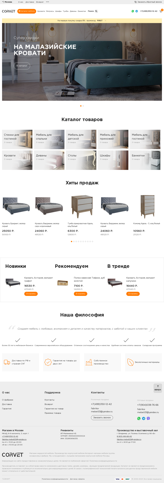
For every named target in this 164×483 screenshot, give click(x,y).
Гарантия (6, 409)
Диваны (73, 11)
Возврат (40, 2)
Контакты (49, 400)
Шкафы (58, 11)
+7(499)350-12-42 (148, 11)
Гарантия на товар (54, 409)
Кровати (41, 11)
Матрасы (50, 11)
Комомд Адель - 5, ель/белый (146, 223)
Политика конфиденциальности (55, 479)
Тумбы (66, 11)
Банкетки (82, 11)
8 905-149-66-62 (124, 436)
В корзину (31, 294)
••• (47, 2)
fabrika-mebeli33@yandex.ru (14, 439)
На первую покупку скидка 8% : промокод (80, 20)
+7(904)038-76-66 (147, 405)
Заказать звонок (102, 418)
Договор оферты (77, 479)
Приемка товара (53, 413)
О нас (20, 2)
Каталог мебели (27, 11)
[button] (80, 106)
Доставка (30, 2)
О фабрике (7, 400)
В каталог (21, 66)
